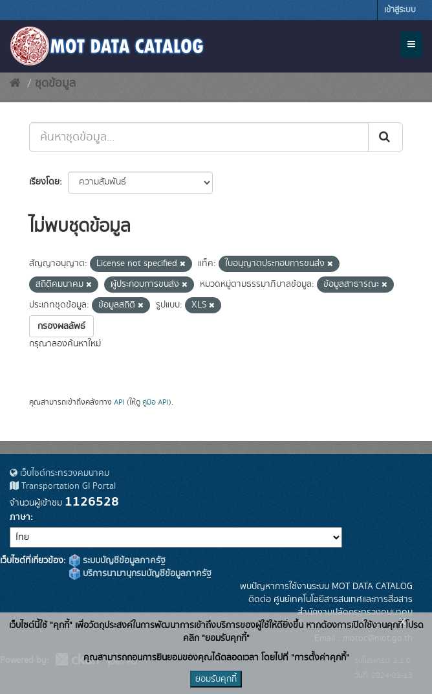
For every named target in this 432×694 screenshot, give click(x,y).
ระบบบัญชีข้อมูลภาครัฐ (117, 560)
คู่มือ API (155, 402)
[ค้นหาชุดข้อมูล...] (199, 137)
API (119, 402)
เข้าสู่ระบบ (400, 10)
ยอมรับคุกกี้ (216, 679)
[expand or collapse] (411, 45)
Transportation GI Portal (63, 486)
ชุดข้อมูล (55, 83)
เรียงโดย (44, 181)
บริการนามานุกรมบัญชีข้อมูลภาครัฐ (140, 573)
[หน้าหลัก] (15, 83)
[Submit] (385, 137)
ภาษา (20, 517)
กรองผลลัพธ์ (61, 326)
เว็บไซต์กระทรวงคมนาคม (59, 473)
